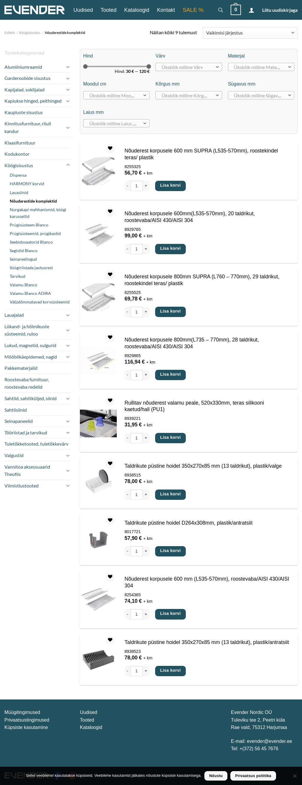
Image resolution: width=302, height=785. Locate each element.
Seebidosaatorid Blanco (31, 241)
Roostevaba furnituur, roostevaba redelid (26, 383)
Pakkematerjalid (20, 368)
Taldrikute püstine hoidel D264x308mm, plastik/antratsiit (188, 523)
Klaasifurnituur (19, 142)
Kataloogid (136, 10)
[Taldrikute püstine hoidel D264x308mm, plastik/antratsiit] (98, 540)
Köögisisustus (29, 32)
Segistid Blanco (23, 250)
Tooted (108, 10)
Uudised (83, 10)
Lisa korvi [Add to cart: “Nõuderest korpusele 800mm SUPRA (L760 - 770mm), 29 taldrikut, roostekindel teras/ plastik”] (170, 311)
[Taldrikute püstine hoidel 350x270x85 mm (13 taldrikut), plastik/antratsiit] (98, 660)
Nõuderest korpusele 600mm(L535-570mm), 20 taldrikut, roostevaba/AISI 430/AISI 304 (189, 217)
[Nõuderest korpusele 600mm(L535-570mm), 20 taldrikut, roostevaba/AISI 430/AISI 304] (98, 234)
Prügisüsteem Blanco (29, 224)
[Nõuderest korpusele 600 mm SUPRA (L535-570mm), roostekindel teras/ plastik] (98, 171)
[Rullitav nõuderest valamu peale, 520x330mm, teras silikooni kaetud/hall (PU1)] (98, 423)
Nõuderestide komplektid (33, 200)
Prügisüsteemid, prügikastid (35, 233)
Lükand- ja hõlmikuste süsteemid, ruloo (26, 330)
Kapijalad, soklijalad (24, 89)
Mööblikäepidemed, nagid (30, 356)
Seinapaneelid (18, 421)
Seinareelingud (23, 259)
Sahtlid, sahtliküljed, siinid (30, 398)
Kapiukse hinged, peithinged (33, 101)
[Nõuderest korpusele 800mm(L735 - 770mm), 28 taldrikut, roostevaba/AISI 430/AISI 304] (98, 360)
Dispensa (18, 175)
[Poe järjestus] (250, 33)
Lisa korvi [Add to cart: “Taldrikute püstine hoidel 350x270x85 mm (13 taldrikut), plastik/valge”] (170, 494)
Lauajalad (14, 315)
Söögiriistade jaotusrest (31, 267)
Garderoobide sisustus (27, 78)
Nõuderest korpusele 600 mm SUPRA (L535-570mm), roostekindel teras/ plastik (201, 154)
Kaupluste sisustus (23, 112)
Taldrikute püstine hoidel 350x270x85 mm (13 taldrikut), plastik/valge (203, 466)
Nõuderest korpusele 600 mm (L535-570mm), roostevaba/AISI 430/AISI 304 (206, 582)
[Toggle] (68, 66)
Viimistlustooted (21, 485)
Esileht (9, 32)
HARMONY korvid (27, 183)
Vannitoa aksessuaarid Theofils (27, 470)
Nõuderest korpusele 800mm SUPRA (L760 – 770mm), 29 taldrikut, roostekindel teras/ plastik (201, 280)
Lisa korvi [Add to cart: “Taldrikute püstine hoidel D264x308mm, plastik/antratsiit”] (170, 550)
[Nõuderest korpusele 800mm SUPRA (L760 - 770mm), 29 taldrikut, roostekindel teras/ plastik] (98, 297)
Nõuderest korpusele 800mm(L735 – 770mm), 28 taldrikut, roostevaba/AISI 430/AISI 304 (191, 343)
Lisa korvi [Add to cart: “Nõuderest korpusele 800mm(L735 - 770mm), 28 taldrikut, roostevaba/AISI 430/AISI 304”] (170, 374)
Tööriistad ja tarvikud (25, 432)
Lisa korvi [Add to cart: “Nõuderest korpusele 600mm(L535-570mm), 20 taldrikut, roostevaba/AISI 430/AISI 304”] (170, 248)
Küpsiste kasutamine (26, 727)
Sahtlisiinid (15, 410)
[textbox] (187, 67)
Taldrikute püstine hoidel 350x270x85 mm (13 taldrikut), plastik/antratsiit (206, 642)
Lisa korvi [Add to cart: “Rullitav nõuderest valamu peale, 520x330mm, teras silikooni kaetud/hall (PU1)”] (170, 437)
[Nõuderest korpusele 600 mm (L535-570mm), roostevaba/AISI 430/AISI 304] (98, 600)
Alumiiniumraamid (23, 67)
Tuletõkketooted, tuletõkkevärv (36, 443)
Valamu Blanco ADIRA (30, 293)
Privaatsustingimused (26, 719)
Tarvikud (17, 276)
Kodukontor (16, 154)
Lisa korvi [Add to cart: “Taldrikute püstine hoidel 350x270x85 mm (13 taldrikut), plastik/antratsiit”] (170, 670)
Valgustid (14, 455)
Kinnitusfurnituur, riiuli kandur (27, 127)
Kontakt (166, 10)
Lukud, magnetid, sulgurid (30, 345)
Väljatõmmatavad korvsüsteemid (40, 301)
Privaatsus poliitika (253, 776)
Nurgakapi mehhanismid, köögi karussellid (38, 213)
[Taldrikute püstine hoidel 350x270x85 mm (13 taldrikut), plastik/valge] (98, 483)
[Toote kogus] (136, 186)
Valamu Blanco (23, 284)
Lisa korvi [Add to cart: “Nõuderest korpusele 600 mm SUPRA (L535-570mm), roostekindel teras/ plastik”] (170, 185)
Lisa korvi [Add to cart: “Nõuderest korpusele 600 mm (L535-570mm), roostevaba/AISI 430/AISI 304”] (170, 613)
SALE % (193, 10)
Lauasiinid (19, 192)
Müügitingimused (22, 712)
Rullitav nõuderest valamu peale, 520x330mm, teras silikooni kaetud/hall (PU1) (194, 406)
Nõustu (216, 776)
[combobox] (188, 67)
